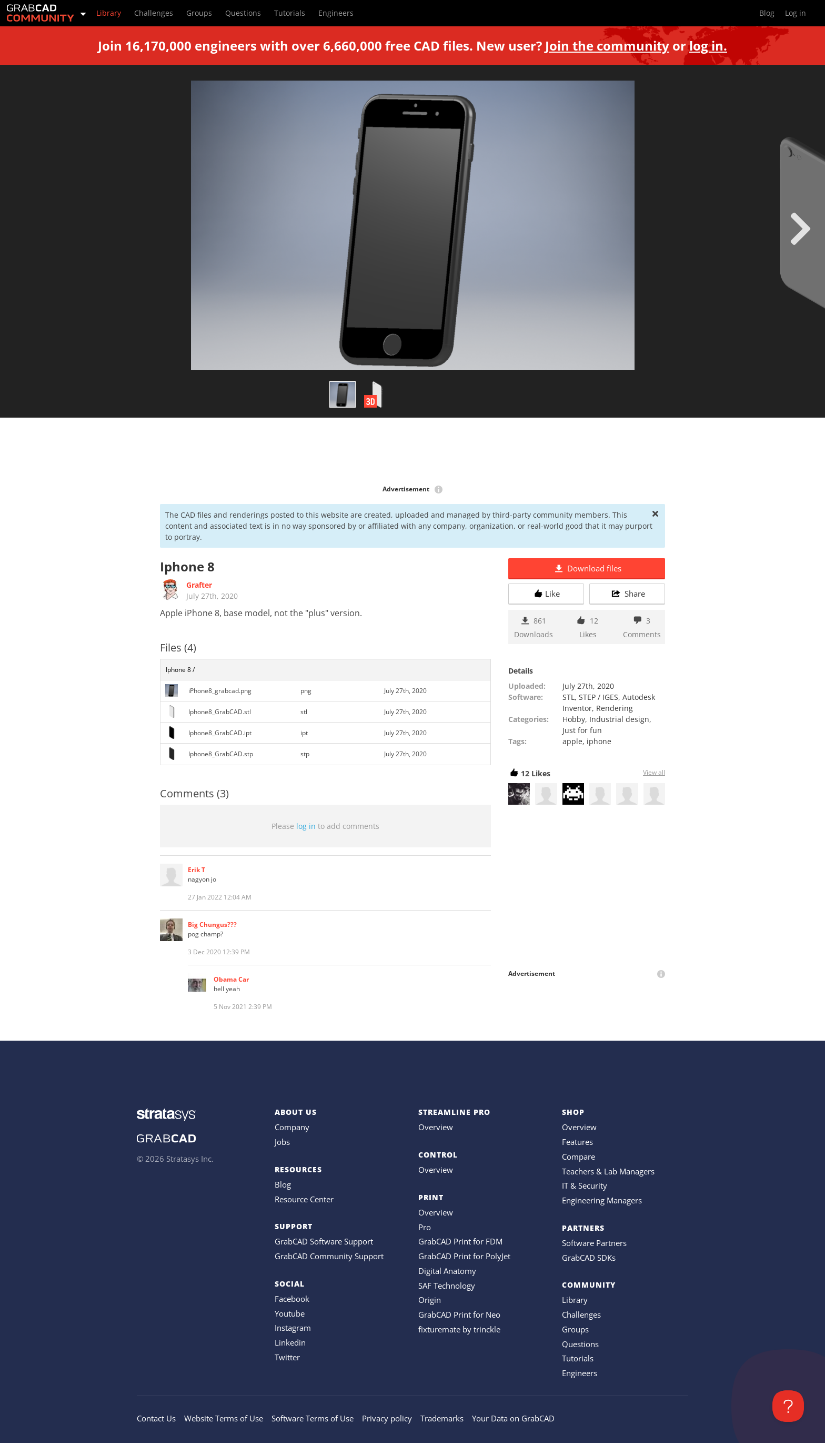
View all (654, 772)
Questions (580, 1344)
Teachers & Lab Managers (608, 1171)
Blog (283, 1184)
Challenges (581, 1314)
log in (306, 826)
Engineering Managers (602, 1200)
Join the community (607, 45)
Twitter (287, 1357)
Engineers (579, 1373)
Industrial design (619, 719)
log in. (708, 45)
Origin (429, 1299)
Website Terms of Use (223, 1418)
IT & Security (584, 1185)
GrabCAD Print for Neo (459, 1314)
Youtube (290, 1313)
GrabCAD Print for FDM (460, 1241)
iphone (599, 741)
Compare (578, 1156)
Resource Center (304, 1199)
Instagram (293, 1327)
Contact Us (156, 1418)
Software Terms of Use (312, 1418)
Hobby (573, 719)
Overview (435, 1127)
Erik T (196, 869)
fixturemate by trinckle (459, 1329)
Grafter (199, 585)
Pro (424, 1227)
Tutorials (577, 1358)
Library (575, 1299)
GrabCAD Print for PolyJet (464, 1256)
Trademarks (442, 1418)
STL (568, 697)
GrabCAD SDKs (589, 1257)
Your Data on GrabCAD (513, 1418)
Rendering (614, 708)
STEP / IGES (598, 697)
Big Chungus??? (212, 924)
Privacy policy (387, 1418)
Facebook (292, 1298)
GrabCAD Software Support (324, 1241)
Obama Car (231, 979)
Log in (795, 13)
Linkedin (290, 1342)
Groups (575, 1329)
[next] (800, 229)
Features (577, 1141)
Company (292, 1127)
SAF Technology (446, 1285)
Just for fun (582, 730)
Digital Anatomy (447, 1271)
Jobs (282, 1141)
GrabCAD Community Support (329, 1256)
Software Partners (594, 1243)
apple (572, 741)
